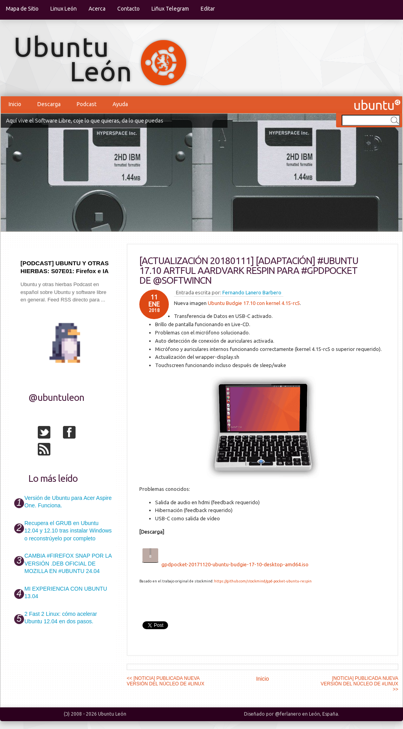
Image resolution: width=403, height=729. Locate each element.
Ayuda (120, 104)
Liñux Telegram (170, 9)
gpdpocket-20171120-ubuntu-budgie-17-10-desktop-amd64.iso (235, 564)
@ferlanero (288, 713)
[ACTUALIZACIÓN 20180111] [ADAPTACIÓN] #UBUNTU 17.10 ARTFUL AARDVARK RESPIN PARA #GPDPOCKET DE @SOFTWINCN (248, 270)
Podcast (86, 104)
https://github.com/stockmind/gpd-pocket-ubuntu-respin (263, 581)
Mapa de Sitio (22, 9)
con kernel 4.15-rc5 (277, 303)
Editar (208, 9)
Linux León (63, 9)
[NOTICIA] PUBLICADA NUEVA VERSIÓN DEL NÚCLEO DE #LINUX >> (359, 684)
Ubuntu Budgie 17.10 (231, 303)
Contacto (128, 9)
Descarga (49, 104)
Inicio (15, 104)
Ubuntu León (112, 713)
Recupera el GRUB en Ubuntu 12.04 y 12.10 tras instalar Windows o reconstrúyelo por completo (68, 531)
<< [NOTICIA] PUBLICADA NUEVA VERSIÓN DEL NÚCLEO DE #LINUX (165, 681)
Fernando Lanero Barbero (251, 292)
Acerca (97, 9)
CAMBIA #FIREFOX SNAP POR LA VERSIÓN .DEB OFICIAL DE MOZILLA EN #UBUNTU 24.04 (67, 563)
